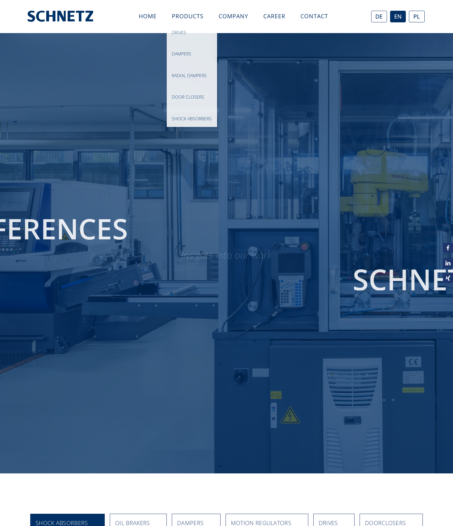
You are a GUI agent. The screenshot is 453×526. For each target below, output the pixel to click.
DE (379, 16)
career (274, 16)
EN (398, 16)
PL (416, 16)
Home (148, 16)
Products (188, 16)
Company (233, 16)
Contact (314, 16)
